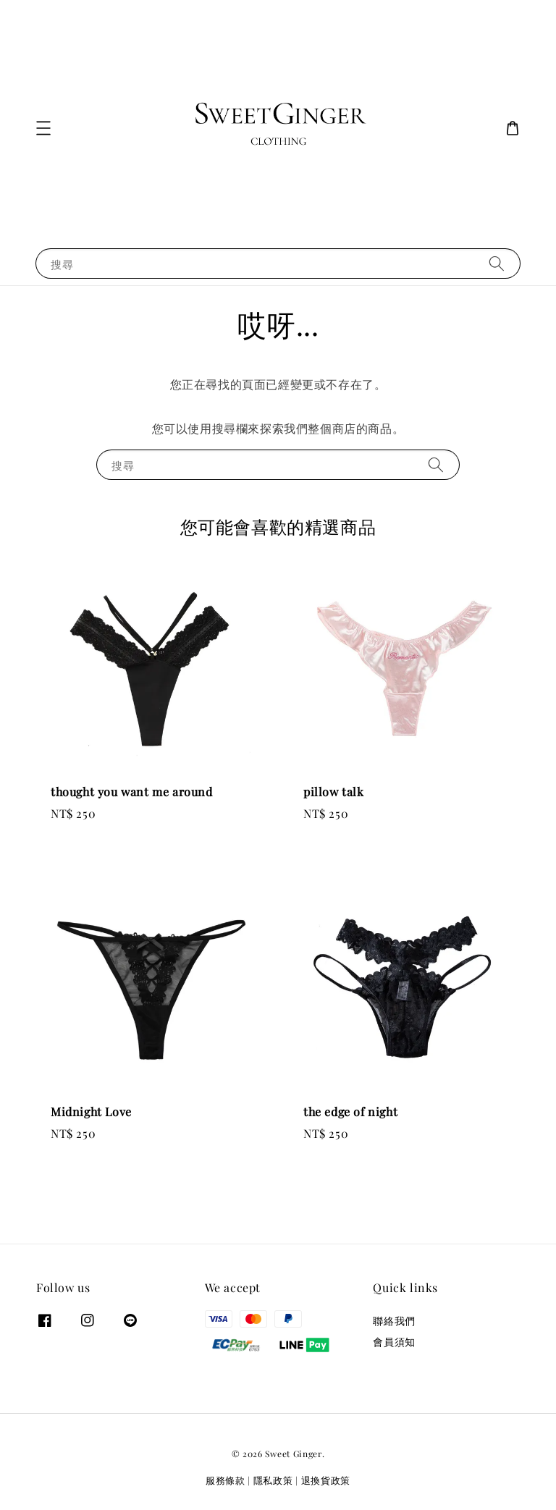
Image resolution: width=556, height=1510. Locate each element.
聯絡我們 (394, 1321)
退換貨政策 (326, 1480)
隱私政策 (273, 1480)
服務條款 (225, 1480)
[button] (43, 128)
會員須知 (394, 1342)
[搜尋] (496, 263)
